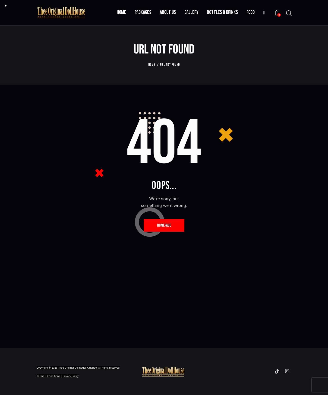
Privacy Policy (71, 376)
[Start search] (288, 13)
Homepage (164, 225)
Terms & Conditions (48, 376)
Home (151, 65)
